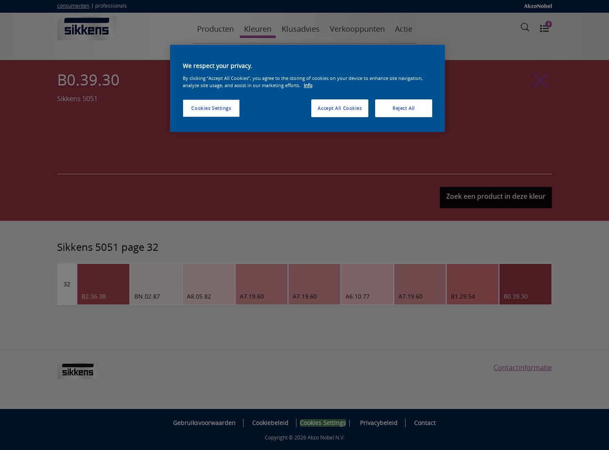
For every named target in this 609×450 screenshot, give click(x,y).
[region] (307, 88)
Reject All (403, 108)
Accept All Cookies (340, 108)
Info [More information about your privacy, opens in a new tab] (308, 85)
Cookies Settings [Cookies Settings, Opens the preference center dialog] (211, 108)
